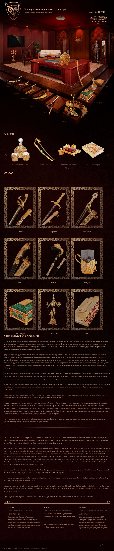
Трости (45, 113)
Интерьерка (98, 103)
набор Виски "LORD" (21, 164)
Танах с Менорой (93, 164)
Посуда (63, 121)
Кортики (16, 93)
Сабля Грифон (45, 164)
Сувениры (103, 93)
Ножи (32, 106)
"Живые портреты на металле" (64, 510)
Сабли (8, 86)
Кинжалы (23, 98)
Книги (107, 86)
